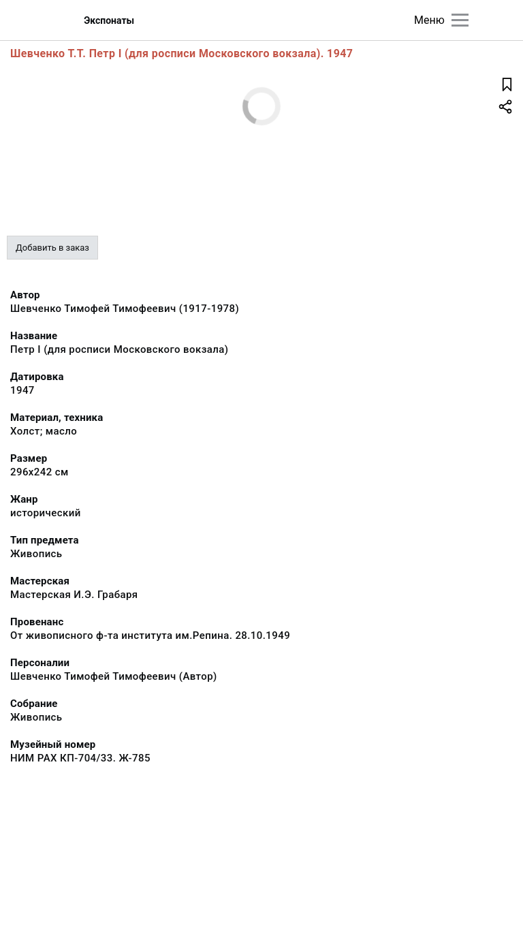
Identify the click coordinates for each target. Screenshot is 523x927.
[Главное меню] (460, 20)
